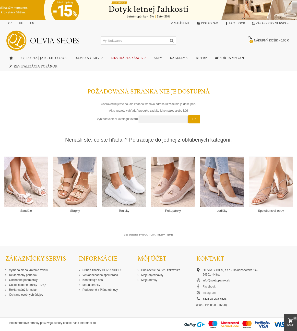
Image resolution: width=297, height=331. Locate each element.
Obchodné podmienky (23, 280)
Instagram (207, 23)
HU (21, 23)
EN (32, 23)
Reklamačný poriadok (22, 275)
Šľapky (75, 210)
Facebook (235, 23)
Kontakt (210, 259)
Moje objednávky (152, 275)
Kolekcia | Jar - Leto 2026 (44, 58)
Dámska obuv (87, 58)
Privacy (161, 234)
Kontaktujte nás (92, 280)
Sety (158, 58)
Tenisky (124, 210)
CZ (10, 23)
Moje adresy (149, 280)
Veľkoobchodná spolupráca (100, 275)
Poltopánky (173, 210)
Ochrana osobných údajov (25, 294)
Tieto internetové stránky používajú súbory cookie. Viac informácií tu (51, 323)
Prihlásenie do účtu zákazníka (160, 270)
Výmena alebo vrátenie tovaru (28, 270)
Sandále (26, 210)
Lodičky (221, 210)
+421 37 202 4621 (214, 299)
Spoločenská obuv (271, 210)
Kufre (201, 58)
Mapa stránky (91, 285)
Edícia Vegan (229, 58)
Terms (170, 234)
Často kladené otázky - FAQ (27, 285)
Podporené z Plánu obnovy (100, 289)
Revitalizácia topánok (33, 66)
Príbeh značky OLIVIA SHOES (102, 270)
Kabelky (177, 58)
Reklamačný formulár (22, 289)
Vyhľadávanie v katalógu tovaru (117, 119)
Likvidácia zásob (127, 58)
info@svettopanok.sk (216, 280)
